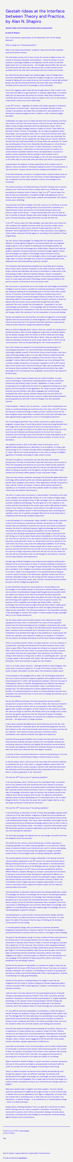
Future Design (24, 1131)
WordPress (23, 1158)
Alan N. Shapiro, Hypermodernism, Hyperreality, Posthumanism (26, 1153)
